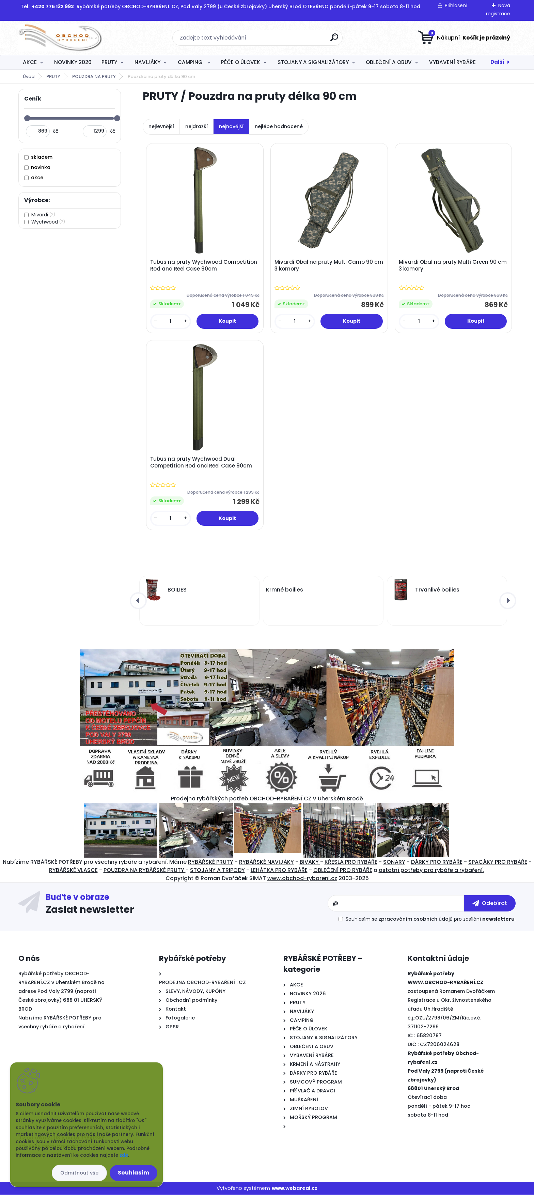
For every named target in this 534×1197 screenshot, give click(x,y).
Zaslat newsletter (90, 911)
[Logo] (60, 38)
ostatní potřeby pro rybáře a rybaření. (431, 872)
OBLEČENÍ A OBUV (389, 62)
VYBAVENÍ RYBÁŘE (452, 62)
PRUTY (109, 62)
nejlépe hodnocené (279, 126)
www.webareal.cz (294, 1190)
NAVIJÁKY (147, 62)
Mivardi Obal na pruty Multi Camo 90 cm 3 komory (324, 266)
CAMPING (191, 62)
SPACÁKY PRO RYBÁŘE (497, 864)
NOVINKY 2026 (73, 62)
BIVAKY (310, 864)
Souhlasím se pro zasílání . (431, 921)
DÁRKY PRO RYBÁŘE (436, 864)
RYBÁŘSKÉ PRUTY (210, 864)
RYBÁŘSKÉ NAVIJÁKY (266, 864)
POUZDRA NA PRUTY (94, 76)
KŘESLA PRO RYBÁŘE (351, 864)
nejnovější (231, 126)
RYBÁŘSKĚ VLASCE (73, 872)
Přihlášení (456, 5)
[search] (334, 40)
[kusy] (171, 321)
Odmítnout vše (79, 1172)
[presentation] (138, 603)
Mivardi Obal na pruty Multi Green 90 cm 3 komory (453, 266)
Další (497, 61)
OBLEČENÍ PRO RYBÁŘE (342, 872)
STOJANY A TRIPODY (217, 872)
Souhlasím (133, 1173)
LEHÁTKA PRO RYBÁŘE (279, 872)
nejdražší (196, 126)
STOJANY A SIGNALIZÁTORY (313, 62)
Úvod (28, 76)
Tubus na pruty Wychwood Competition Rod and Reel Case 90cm (204, 266)
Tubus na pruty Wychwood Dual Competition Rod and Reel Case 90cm (202, 464)
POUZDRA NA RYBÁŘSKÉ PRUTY (145, 872)
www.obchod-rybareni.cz (302, 881)
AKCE (30, 62)
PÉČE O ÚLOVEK (240, 62)
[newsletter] (489, 906)
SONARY (394, 864)
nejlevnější (161, 126)
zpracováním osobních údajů (416, 921)
